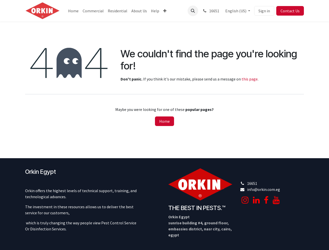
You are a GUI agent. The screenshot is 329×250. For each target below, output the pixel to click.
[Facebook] (266, 200)
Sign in (264, 10)
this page (250, 78)
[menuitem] (73, 11)
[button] (193, 11)
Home (164, 121)
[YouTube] (276, 200)
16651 (210, 10)
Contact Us (290, 10)
